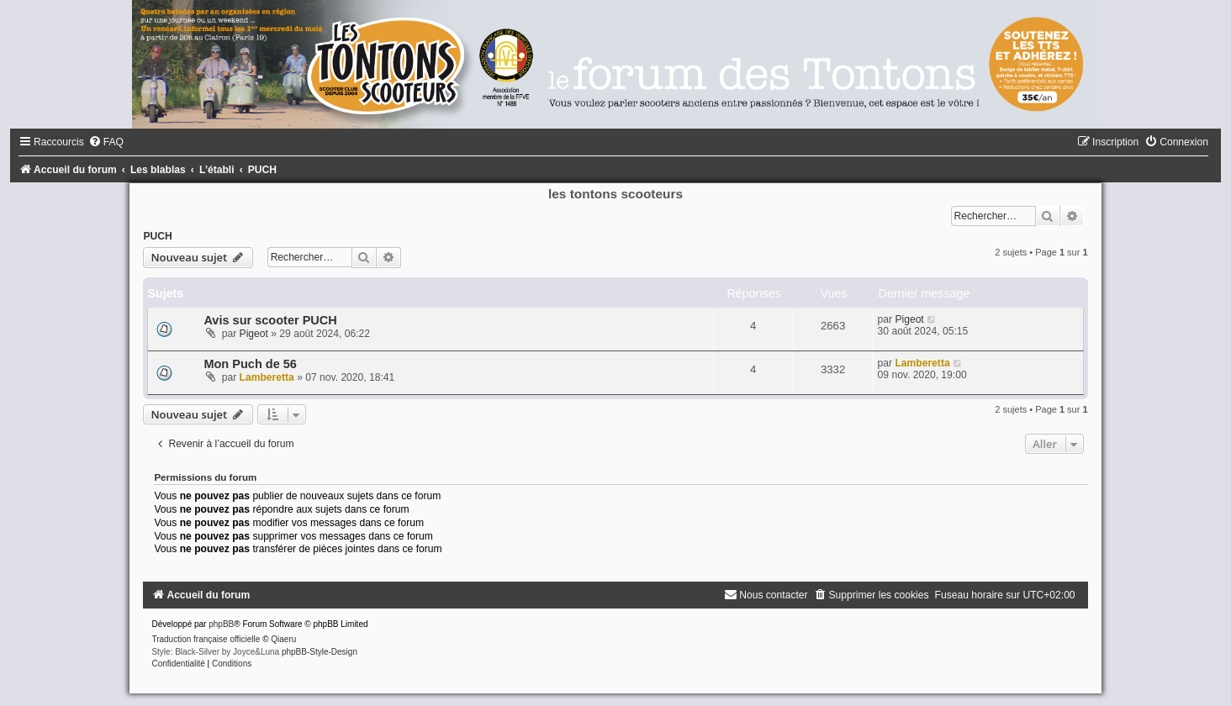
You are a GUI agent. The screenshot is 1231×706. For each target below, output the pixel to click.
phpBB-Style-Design (319, 651)
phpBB (221, 624)
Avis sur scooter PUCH (269, 320)
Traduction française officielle (205, 639)
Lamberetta (267, 377)
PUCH (157, 236)
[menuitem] (106, 142)
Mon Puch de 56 (250, 364)
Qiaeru (283, 639)
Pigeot (254, 334)
